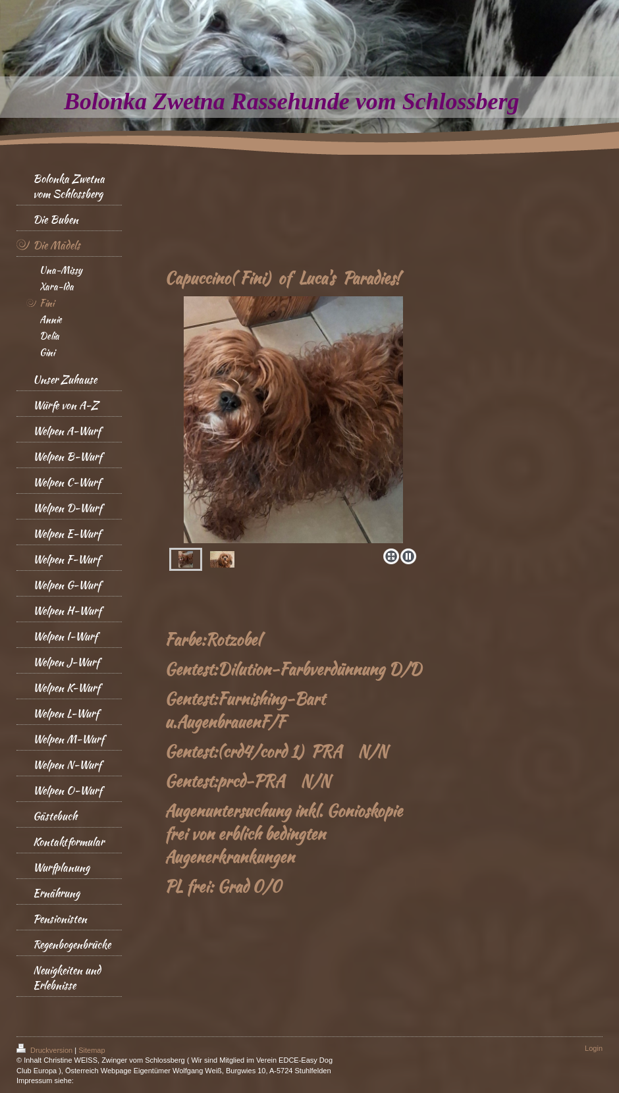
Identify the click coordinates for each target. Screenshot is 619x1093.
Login (594, 1048)
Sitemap (91, 1050)
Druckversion (45, 1050)
